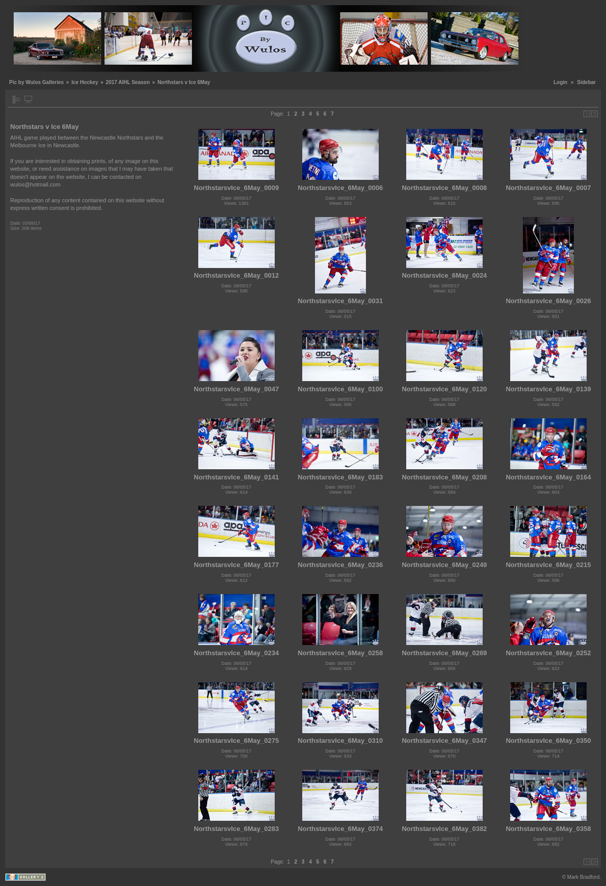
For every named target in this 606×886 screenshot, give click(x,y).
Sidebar (586, 82)
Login (560, 82)
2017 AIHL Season (128, 82)
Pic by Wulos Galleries (36, 82)
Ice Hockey (84, 82)
